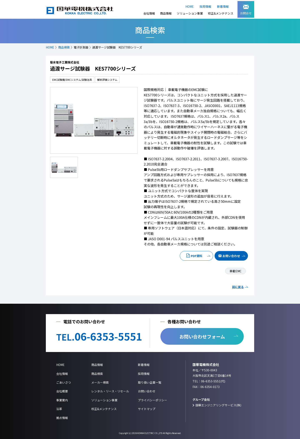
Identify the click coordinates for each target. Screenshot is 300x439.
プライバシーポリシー (152, 400)
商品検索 (64, 47)
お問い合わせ (231, 256)
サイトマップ (146, 409)
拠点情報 (62, 418)
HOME (189, 6)
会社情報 (149, 13)
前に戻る (238, 287)
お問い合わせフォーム (202, 336)
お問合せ (246, 10)
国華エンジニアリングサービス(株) (218, 405)
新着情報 (223, 6)
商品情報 (166, 13)
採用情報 (205, 6)
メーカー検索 (100, 382)
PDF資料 (196, 256)
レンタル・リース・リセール (110, 391)
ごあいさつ (63, 382)
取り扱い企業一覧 (149, 382)
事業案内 (62, 400)
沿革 (59, 409)
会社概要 (62, 391)
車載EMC (235, 271)
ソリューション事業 (190, 13)
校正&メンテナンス (220, 13)
